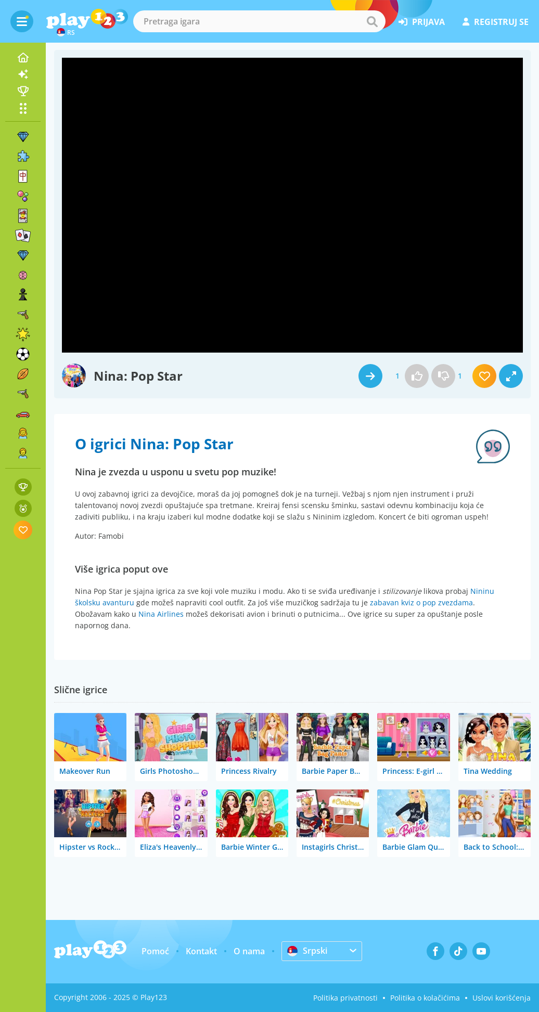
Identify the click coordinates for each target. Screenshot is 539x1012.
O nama (249, 951)
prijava (422, 22)
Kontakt (201, 951)
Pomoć (155, 951)
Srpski (307, 950)
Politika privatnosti (345, 998)
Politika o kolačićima (425, 998)
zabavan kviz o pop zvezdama (421, 602)
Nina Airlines (161, 614)
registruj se (496, 22)
